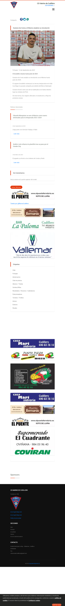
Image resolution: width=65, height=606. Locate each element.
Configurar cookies (34, 600)
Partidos (12, 529)
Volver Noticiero (16, 187)
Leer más (16, 134)
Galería (12, 534)
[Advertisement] (32, 327)
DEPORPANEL (49, 5)
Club (11, 527)
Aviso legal (13, 512)
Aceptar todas (57, 605)
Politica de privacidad (15, 518)
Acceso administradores (16, 536)
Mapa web (19, 512)
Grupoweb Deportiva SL (34, 563)
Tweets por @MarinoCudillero (19, 203)
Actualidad (13, 532)
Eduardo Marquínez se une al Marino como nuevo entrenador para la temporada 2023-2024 (30, 116)
